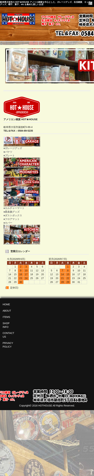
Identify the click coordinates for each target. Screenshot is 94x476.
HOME (6, 304)
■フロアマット (11, 219)
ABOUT (7, 310)
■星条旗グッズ (11, 211)
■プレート (9, 155)
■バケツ (7, 151)
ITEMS (6, 317)
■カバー (7, 222)
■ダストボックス (12, 215)
